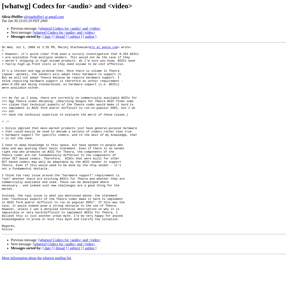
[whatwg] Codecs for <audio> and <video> (69, 28)
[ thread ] (60, 36)
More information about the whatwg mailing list (36, 295)
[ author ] (90, 36)
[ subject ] (75, 36)
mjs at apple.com (104, 48)
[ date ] (48, 36)
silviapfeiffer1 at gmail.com (44, 17)
